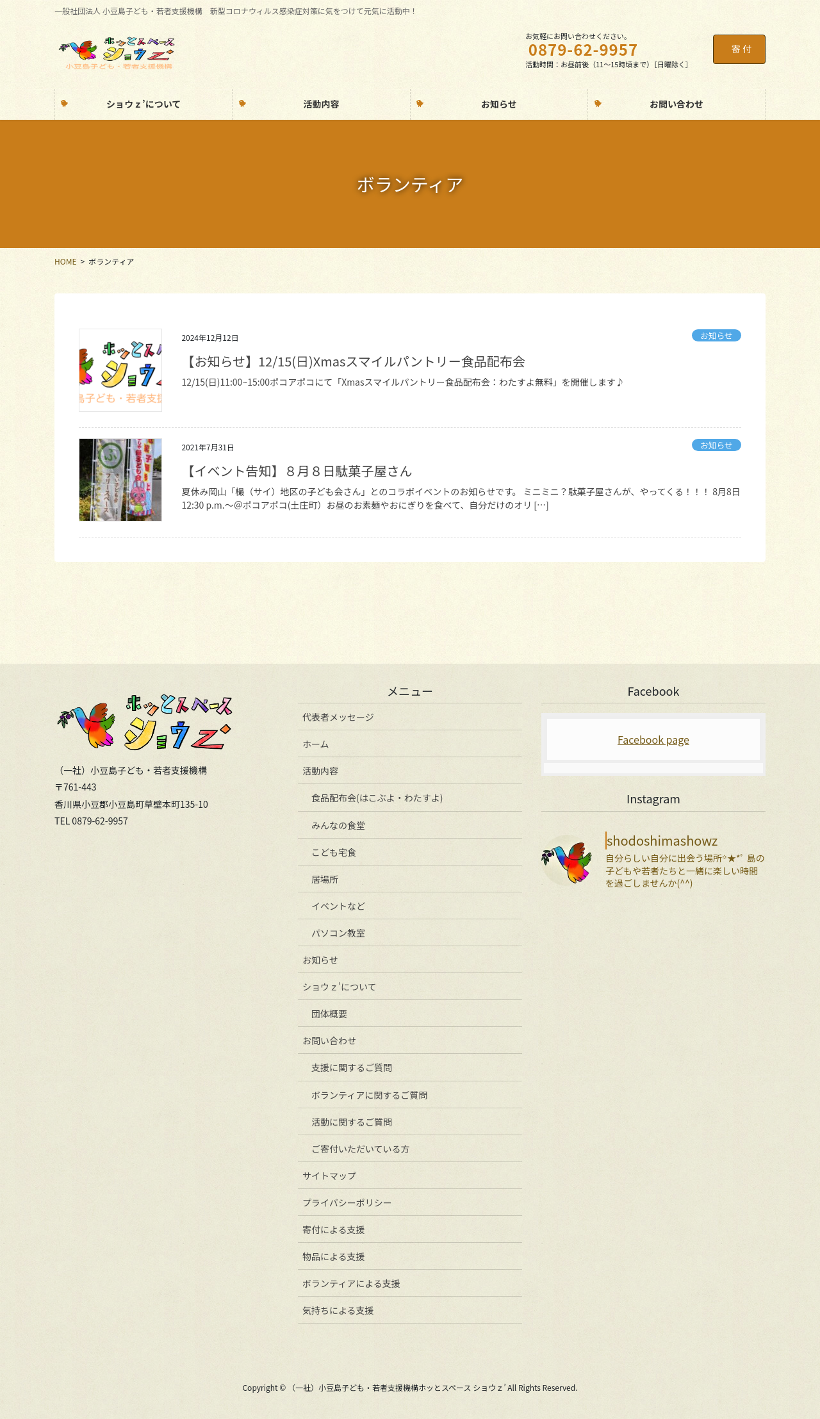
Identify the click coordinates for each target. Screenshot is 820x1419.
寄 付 (741, 48)
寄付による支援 (333, 1229)
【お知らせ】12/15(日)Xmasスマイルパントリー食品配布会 (353, 361)
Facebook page (653, 739)
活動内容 (320, 770)
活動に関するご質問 (351, 1121)
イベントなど (338, 905)
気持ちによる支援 (338, 1310)
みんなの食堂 (338, 825)
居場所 (324, 879)
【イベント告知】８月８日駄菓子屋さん (296, 470)
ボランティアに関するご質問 (369, 1094)
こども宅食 (333, 852)
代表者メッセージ (338, 716)
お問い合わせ (329, 1040)
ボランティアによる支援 (351, 1283)
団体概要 (329, 1013)
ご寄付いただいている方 (360, 1148)
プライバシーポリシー (347, 1202)
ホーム (315, 743)
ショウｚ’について (339, 986)
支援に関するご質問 (351, 1067)
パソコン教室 (338, 932)
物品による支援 (333, 1256)
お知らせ (716, 335)
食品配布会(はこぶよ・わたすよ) (377, 797)
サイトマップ (329, 1175)
